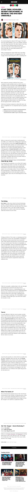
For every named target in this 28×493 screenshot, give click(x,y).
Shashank (6, 19)
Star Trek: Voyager (13, 442)
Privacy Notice (19, 486)
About (8, 486)
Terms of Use (14, 486)
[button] (11, 5)
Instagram (20, 434)
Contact (10, 486)
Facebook (13, 434)
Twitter (8, 434)
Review (8, 442)
